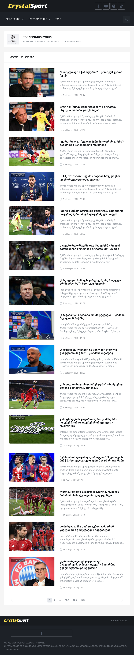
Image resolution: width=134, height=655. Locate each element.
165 (75, 599)
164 (67, 599)
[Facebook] (41, 633)
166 (83, 599)
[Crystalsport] (27, 6)
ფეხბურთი (15, 19)
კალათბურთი (39, 19)
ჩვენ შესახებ (119, 620)
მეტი (58, 19)
